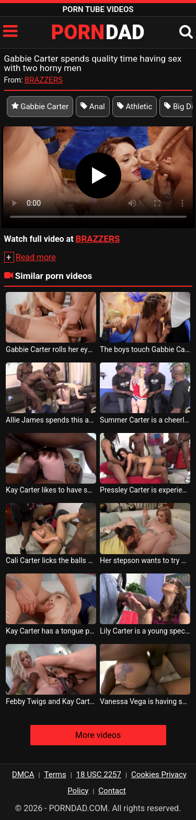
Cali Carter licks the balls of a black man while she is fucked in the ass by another (51, 560)
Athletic (135, 106)
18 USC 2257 (98, 774)
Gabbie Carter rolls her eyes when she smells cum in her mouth (51, 349)
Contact (111, 790)
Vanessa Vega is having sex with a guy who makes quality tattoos (145, 701)
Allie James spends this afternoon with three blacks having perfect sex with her (51, 420)
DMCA (23, 774)
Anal (92, 106)
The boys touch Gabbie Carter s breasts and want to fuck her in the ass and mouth (145, 349)
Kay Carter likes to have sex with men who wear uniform (51, 490)
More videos (98, 735)
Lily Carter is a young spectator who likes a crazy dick (145, 631)
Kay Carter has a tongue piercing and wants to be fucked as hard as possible (51, 631)
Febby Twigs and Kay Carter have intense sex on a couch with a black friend (51, 701)
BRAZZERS (44, 80)
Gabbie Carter (40, 106)
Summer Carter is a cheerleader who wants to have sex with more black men (145, 420)
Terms (55, 774)
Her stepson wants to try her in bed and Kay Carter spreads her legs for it (145, 560)
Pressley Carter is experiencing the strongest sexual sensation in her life (145, 490)
